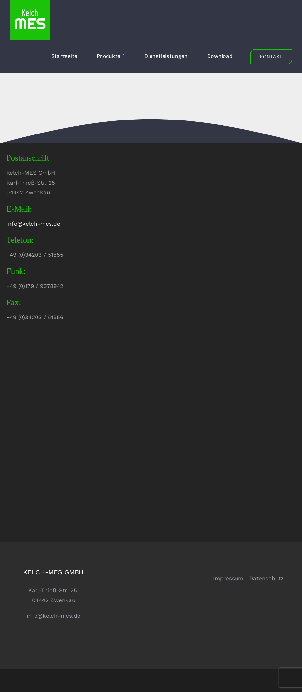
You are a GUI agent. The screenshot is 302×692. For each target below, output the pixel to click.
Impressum (228, 578)
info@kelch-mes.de (33, 223)
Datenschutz (266, 578)
